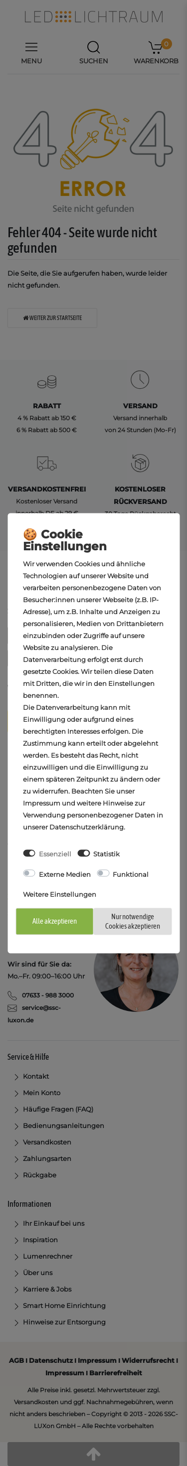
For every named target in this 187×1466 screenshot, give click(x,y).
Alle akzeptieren (54, 921)
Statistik (106, 854)
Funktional (131, 874)
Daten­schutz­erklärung (86, 827)
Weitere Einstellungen (59, 894)
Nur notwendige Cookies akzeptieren (132, 921)
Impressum (41, 803)
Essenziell (55, 854)
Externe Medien (65, 874)
